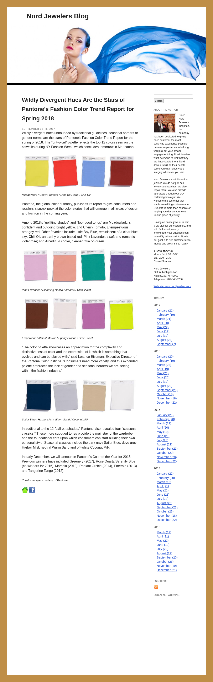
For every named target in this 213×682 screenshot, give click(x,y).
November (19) (167, 565)
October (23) (165, 511)
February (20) (166, 419)
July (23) (162, 440)
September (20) (167, 390)
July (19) (162, 335)
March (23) (164, 365)
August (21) (164, 444)
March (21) (164, 318)
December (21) (167, 570)
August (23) (164, 340)
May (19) (163, 432)
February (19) (166, 314)
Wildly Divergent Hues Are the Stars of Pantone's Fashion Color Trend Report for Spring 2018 (78, 109)
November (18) (167, 398)
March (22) (164, 423)
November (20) (167, 457)
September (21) (167, 448)
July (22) (162, 498)
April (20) (163, 323)
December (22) (167, 402)
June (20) (163, 377)
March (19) (164, 482)
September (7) (166, 344)
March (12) (164, 532)
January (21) (165, 310)
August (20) (164, 503)
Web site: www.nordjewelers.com (172, 286)
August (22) (164, 386)
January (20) (165, 356)
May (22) (163, 327)
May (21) (163, 373)
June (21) (163, 494)
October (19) (165, 394)
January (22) (165, 473)
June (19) (163, 331)
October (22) (165, 452)
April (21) (163, 486)
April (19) (163, 369)
